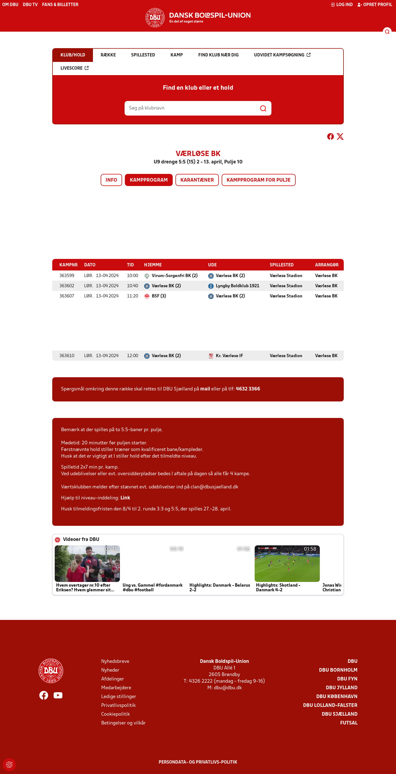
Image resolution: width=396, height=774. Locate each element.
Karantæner (197, 180)
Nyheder (110, 670)
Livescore (75, 68)
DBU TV (30, 5)
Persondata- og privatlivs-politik (198, 762)
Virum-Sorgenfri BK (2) (175, 276)
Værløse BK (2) (230, 276)
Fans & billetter (60, 5)
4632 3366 (248, 389)
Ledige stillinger (118, 696)
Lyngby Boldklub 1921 (237, 286)
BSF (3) (159, 296)
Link (125, 498)
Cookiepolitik (115, 714)
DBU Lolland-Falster (330, 705)
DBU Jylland (342, 687)
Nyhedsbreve (115, 661)
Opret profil (374, 4)
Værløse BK (326, 276)
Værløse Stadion (286, 276)
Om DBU (10, 5)
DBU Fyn (347, 679)
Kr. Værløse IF (229, 356)
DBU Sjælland (340, 714)
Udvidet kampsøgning (282, 55)
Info (111, 180)
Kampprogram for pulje (259, 180)
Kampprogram (149, 180)
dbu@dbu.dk (228, 687)
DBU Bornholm (338, 670)
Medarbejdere (116, 687)
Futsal (349, 723)
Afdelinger (112, 679)
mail (205, 389)
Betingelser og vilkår (123, 723)
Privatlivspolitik (118, 705)
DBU (353, 661)
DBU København (337, 696)
